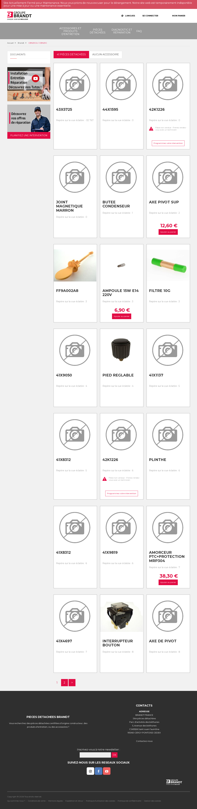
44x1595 (110, 109)
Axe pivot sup (164, 202)
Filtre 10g (159, 291)
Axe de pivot (163, 641)
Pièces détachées (97, 31)
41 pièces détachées (71, 54)
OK (114, 755)
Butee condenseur (116, 204)
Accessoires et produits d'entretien (70, 31)
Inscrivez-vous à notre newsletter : (98, 749)
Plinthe (157, 460)
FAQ (139, 31)
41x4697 (64, 641)
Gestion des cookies (152, 801)
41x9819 (110, 552)
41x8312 (63, 460)
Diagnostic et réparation (122, 31)
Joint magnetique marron (69, 206)
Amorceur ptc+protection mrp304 (167, 556)
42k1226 (157, 109)
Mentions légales (55, 801)
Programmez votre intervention (168, 143)
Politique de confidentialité (129, 801)
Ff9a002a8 (67, 291)
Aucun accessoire (105, 54)
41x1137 (156, 375)
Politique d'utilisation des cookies (100, 801)
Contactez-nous (144, 741)
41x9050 (64, 375)
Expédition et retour (74, 801)
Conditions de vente (36, 801)
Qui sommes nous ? (16, 801)
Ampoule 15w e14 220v (120, 293)
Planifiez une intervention (28, 135)
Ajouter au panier (168, 232)
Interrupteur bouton (117, 643)
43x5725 (64, 109)
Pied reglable (118, 375)
